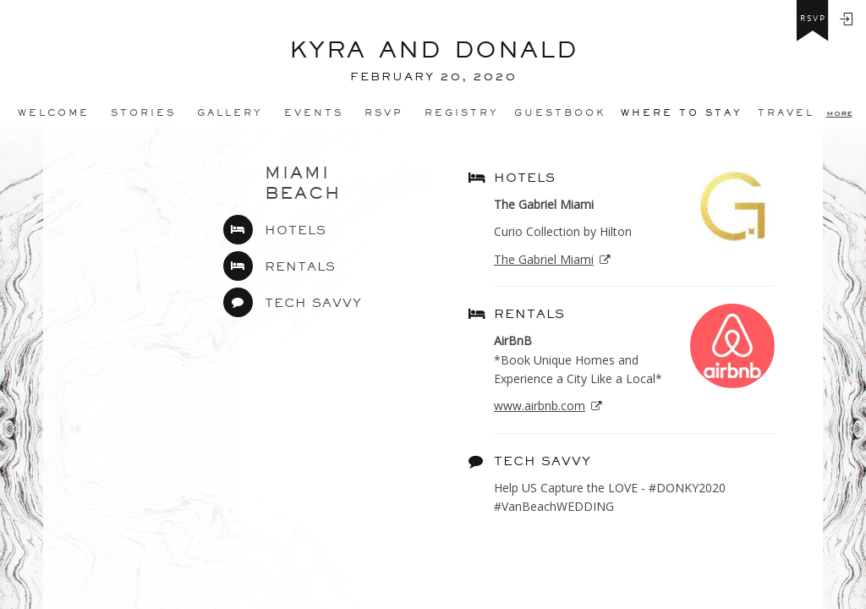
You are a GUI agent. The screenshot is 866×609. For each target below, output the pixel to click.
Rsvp (383, 112)
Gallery (230, 112)
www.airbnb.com (539, 406)
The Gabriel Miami (544, 259)
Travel (786, 112)
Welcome (54, 112)
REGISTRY (462, 112)
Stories (143, 112)
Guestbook (560, 112)
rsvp (813, 19)
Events (313, 112)
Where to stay (682, 112)
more (839, 112)
